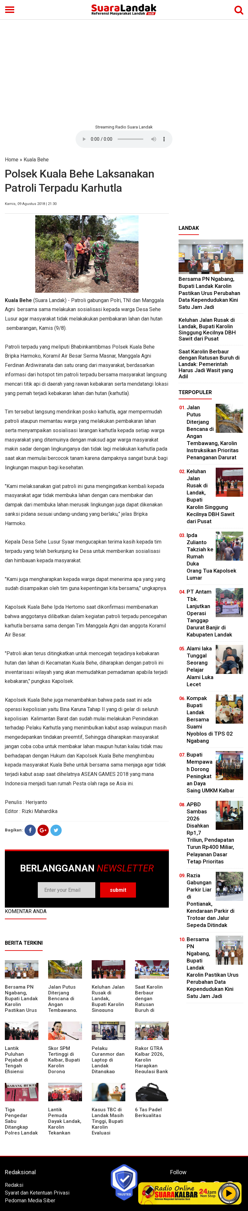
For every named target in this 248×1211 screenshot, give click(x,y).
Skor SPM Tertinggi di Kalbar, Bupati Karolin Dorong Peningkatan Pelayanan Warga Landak (64, 1068)
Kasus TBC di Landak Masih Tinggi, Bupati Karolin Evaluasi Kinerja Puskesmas (108, 1127)
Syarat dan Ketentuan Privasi (37, 1193)
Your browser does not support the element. (124, 139)
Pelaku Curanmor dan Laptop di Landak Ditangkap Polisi (108, 1062)
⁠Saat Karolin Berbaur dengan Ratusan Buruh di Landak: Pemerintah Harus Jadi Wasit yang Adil (209, 364)
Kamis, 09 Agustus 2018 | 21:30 (31, 204)
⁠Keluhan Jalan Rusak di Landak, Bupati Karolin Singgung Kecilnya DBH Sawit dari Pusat (108, 1007)
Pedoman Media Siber (30, 1200)
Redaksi (14, 1185)
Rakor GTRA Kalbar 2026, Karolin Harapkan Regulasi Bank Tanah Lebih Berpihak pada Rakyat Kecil (152, 1068)
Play (229, 1193)
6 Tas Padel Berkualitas (148, 1112)
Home (11, 160)
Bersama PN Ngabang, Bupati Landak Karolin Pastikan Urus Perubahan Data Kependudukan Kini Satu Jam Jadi (209, 293)
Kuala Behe (36, 160)
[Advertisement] (124, 71)
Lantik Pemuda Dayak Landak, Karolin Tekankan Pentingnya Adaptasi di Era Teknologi (64, 1130)
